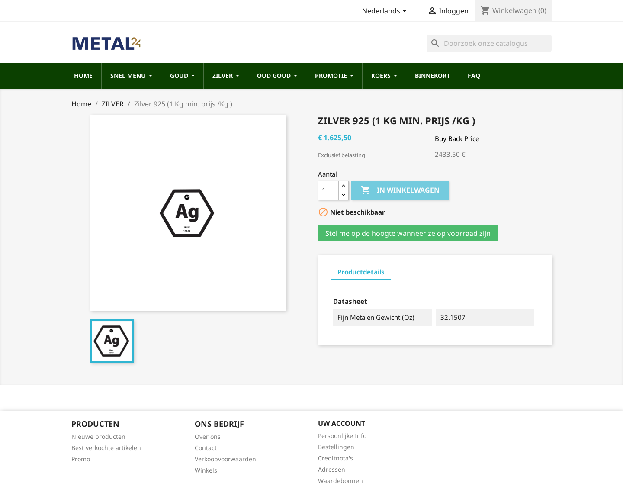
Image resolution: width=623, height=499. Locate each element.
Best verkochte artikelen (106, 448)
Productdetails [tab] (361, 271)
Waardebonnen (340, 480)
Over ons (208, 436)
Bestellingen (336, 447)
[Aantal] (328, 190)
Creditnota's (335, 458)
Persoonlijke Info (342, 435)
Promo (80, 459)
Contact (206, 448)
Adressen (331, 469)
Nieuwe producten (98, 436)
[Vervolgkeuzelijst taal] (386, 11)
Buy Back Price (457, 138)
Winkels (206, 470)
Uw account (341, 423)
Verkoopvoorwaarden (225, 459)
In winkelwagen (400, 190)
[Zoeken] (489, 43)
